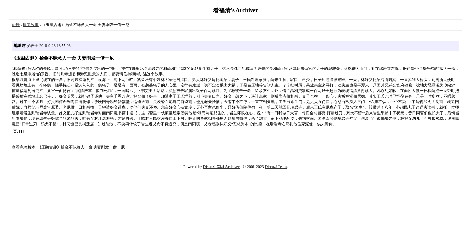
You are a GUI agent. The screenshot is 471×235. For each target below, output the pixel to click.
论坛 (16, 25)
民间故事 (31, 25)
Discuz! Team (276, 166)
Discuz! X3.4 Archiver (221, 166)
